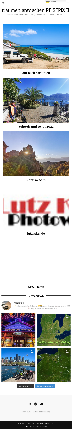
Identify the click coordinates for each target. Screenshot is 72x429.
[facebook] (35, 404)
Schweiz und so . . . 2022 (36, 126)
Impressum (26, 412)
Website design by (36, 426)
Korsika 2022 (36, 180)
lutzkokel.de (36, 233)
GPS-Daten (36, 287)
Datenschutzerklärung (41, 412)
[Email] (41, 404)
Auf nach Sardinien (36, 73)
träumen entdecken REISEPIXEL (36, 10)
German (51, 1)
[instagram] (30, 404)
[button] (69, 3)
